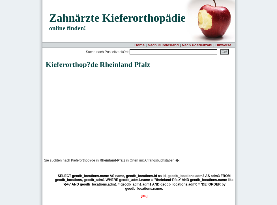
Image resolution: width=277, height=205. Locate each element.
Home (139, 45)
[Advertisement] (90, 110)
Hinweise (223, 45)
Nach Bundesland (163, 45)
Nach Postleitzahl (197, 45)
